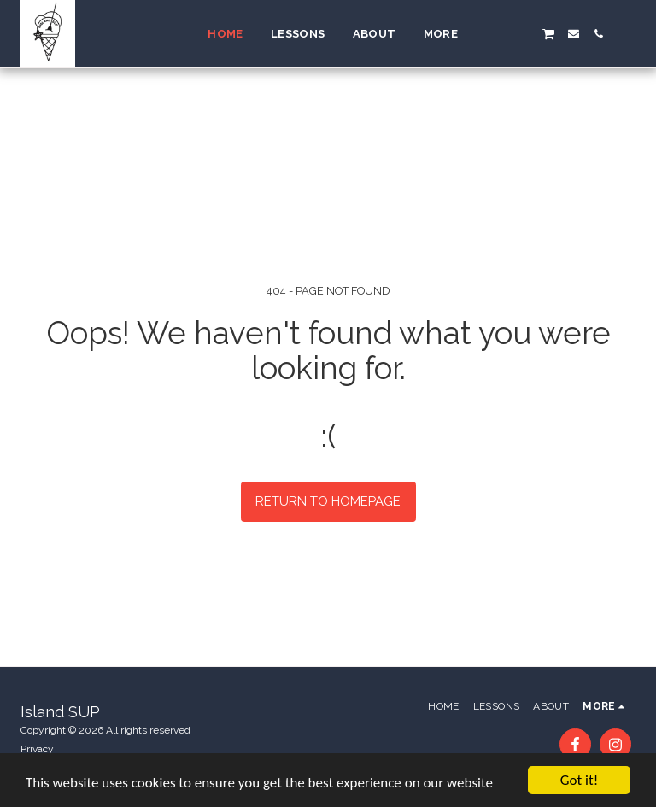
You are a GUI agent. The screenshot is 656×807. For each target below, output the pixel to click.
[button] (498, 33)
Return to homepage (328, 501)
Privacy (37, 749)
